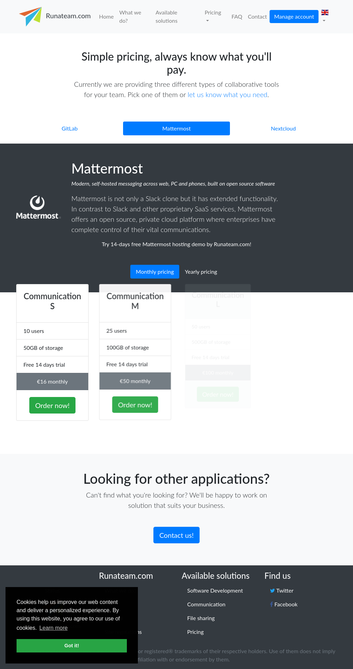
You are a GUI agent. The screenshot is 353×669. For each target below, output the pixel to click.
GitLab (70, 128)
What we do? (130, 16)
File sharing (201, 618)
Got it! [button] (71, 645)
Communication (206, 604)
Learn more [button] (53, 628)
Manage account (294, 16)
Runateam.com (54, 16)
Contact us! (176, 533)
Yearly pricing (201, 271)
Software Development (215, 590)
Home (106, 16)
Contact (257, 16)
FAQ (236, 16)
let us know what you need (227, 94)
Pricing (213, 12)
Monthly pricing (155, 271)
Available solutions (166, 16)
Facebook (283, 604)
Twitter (281, 590)
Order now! (52, 403)
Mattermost (176, 128)
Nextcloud (283, 128)
